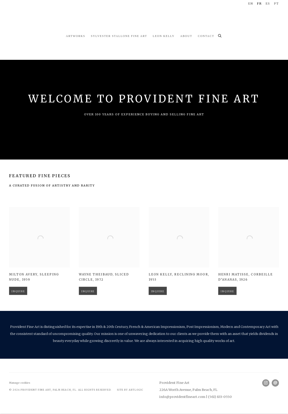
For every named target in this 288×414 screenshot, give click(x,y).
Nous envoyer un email (275, 383)
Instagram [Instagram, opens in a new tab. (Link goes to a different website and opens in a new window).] (265, 383)
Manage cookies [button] (19, 382)
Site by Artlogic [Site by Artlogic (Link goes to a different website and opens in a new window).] (130, 389)
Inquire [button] (18, 301)
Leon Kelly (163, 36)
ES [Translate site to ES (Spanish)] (268, 3)
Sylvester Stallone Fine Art (119, 36)
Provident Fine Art (144, 15)
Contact (206, 36)
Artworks (75, 36)
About (186, 36)
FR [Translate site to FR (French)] (259, 3)
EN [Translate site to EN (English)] (250, 3)
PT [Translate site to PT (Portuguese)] (276, 3)
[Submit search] (220, 35)
